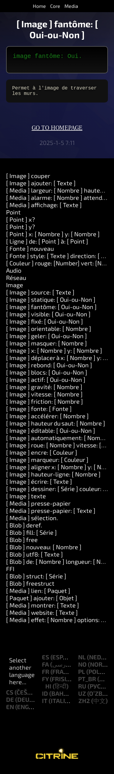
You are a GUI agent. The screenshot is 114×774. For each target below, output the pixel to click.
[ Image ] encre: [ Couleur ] (41, 457)
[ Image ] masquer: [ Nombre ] (46, 348)
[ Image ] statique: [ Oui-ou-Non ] (50, 304)
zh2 (84, 705)
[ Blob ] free (22, 544)
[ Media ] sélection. (32, 522)
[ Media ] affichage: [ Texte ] (44, 209)
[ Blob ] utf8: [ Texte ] (34, 559)
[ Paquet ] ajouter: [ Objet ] (41, 602)
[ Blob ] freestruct (30, 588)
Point (13, 216)
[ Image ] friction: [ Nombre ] (44, 406)
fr (45, 676)
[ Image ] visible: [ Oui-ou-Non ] (48, 318)
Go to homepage (57, 133)
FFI (10, 573)
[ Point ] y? (20, 231)
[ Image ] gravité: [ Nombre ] (44, 391)
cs (9, 697)
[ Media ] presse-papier (38, 508)
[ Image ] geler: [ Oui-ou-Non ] (46, 340)
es (45, 661)
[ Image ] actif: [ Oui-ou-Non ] (45, 384)
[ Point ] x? (20, 224)
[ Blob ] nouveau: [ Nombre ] (43, 551)
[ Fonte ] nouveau (30, 253)
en (10, 711)
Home (39, 6)
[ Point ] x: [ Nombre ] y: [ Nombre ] (53, 238)
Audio (13, 275)
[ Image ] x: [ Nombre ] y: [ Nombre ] (54, 355)
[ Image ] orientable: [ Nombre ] (48, 333)
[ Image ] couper (28, 180)
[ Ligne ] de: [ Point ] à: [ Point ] (47, 246)
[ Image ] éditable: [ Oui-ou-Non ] (50, 435)
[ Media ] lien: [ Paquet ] (38, 595)
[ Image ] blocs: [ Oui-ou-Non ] (46, 377)
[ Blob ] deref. (24, 529)
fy (45, 683)
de (10, 704)
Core (55, 6)
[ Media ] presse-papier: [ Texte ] (50, 515)
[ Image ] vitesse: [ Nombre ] (44, 398)
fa (45, 669)
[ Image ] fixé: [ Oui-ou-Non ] (44, 326)
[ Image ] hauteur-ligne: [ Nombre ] (53, 479)
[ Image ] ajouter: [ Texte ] (41, 187)
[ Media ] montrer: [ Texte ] (42, 610)
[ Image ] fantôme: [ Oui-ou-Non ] (51, 311)
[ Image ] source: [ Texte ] (40, 297)
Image (14, 289)
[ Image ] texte (26, 500)
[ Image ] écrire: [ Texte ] (39, 486)
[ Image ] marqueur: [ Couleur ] (47, 464)
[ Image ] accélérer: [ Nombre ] (47, 420)
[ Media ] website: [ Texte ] (42, 617)
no (82, 669)
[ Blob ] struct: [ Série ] (36, 580)
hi (48, 691)
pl (81, 676)
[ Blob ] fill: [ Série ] (31, 537)
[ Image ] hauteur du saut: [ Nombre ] (55, 428)
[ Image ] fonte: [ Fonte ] (39, 413)
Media (71, 6)
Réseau (16, 282)
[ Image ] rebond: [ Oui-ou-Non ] (49, 369)
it (44, 705)
